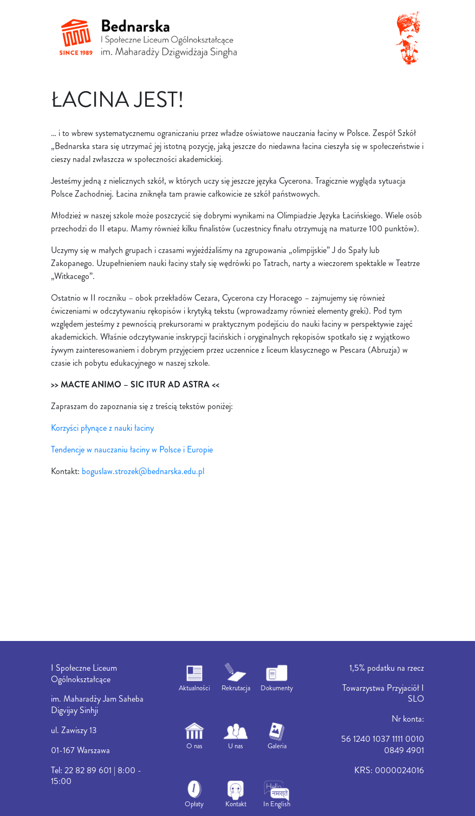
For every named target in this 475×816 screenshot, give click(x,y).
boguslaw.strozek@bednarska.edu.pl (143, 471)
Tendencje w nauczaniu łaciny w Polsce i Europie (132, 449)
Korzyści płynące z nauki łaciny (102, 428)
